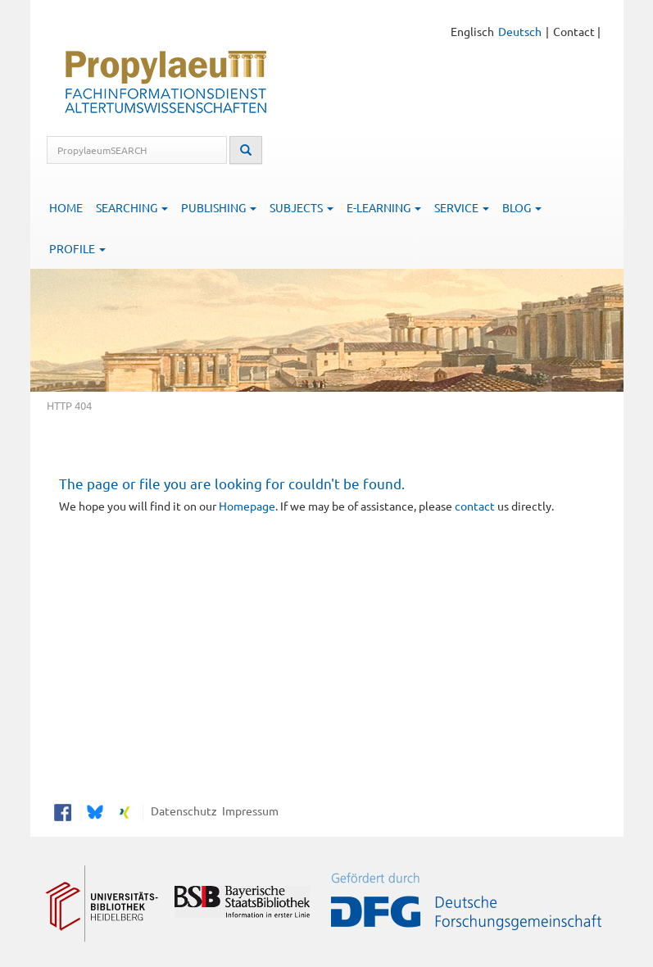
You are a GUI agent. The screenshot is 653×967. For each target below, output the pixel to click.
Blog (522, 207)
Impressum (248, 810)
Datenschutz (181, 810)
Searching (132, 207)
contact (475, 505)
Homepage (247, 505)
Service (461, 207)
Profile (77, 248)
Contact (574, 31)
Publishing (218, 207)
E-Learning (384, 207)
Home (66, 207)
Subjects (301, 207)
